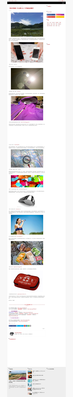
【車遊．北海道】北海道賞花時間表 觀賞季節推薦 (17, 381)
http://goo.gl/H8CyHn (22, 307)
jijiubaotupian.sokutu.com (21, 294)
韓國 (56, 25)
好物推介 (57, 22)
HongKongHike (16, 144)
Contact (15, 0)
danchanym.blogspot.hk (23, 189)
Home (10, 0)
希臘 (60, 22)
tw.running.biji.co (19, 236)
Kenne (10, 10)
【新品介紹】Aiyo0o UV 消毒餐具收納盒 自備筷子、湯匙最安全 (38, 380)
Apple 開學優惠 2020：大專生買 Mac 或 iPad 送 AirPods (38, 393)
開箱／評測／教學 (49, 25)
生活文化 (12, 323)
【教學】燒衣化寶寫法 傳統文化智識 (37, 375)
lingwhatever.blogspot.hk (18, 266)
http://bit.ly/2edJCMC (23, 321)
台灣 (50, 22)
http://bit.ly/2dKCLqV (28, 312)
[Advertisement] (27, 349)
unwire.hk (18, 91)
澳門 (54, 25)
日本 (47, 22)
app (58, 25)
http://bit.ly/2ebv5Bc (25, 320)
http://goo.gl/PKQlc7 (31, 309)
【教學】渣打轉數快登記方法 (36, 383)
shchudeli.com (18, 209)
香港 (14, 323)
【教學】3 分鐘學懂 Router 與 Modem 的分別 (38, 372)
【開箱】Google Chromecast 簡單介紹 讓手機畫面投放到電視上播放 (38, 389)
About (12, 0)
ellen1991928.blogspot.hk (25, 122)
